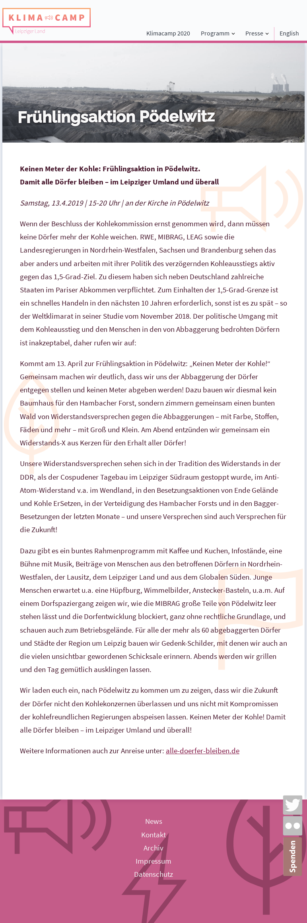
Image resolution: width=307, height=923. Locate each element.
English (289, 33)
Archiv (153, 847)
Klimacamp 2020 (168, 33)
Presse (254, 33)
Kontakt (153, 834)
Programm (215, 33)
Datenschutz (153, 874)
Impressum (153, 861)
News (153, 821)
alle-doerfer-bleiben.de (202, 750)
